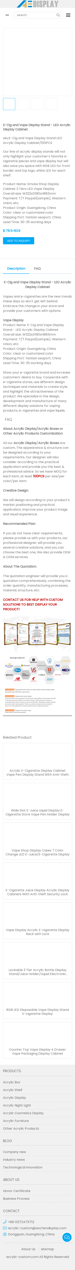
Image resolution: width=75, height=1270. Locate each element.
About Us (28, 1249)
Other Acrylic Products (21, 433)
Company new (14, 1152)
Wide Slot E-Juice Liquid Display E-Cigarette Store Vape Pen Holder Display (38, 812)
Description (16, 268)
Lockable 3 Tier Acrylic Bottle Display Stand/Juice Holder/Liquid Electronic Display (37, 972)
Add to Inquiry (18, 240)
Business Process (16, 1198)
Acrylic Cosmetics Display (23, 1113)
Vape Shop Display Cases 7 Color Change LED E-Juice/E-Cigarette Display (38, 852)
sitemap (47, 1249)
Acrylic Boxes (48, 428)
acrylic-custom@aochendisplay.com (37, 1228)
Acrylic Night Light (17, 1105)
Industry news (14, 1159)
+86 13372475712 (21, 1222)
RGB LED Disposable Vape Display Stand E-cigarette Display (37, 1012)
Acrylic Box (11, 1082)
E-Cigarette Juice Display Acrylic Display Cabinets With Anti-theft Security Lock (37, 892)
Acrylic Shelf (12, 1090)
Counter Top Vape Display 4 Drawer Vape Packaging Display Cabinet (37, 1052)
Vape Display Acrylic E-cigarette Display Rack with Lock (37, 932)
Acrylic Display (24, 428)
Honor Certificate (16, 1191)
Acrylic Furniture (16, 1121)
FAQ (37, 268)
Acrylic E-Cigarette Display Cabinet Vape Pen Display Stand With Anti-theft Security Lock (37, 773)
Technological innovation (22, 1167)
